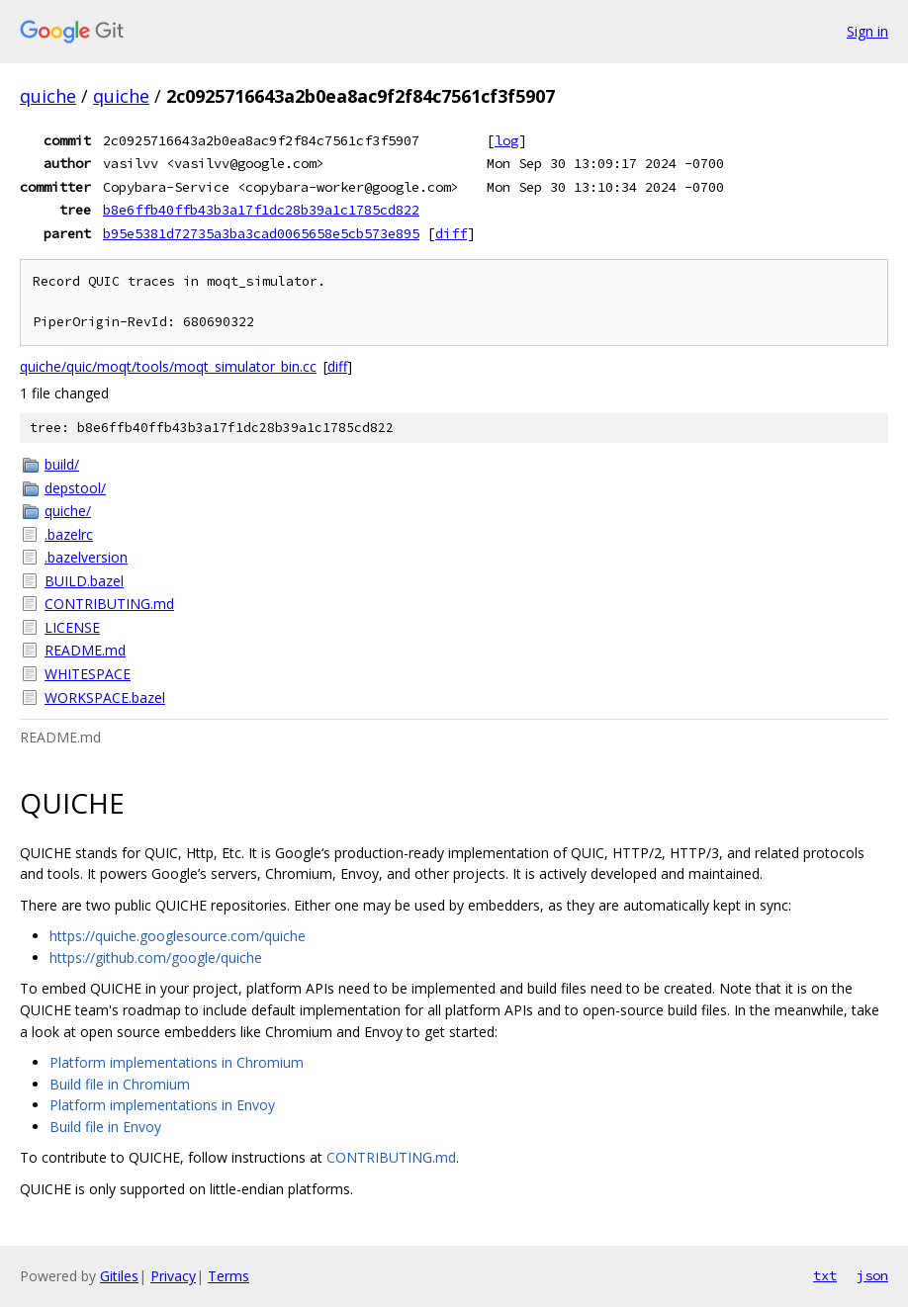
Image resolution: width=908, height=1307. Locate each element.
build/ (62, 464)
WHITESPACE (88, 673)
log (506, 140)
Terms (228, 1275)
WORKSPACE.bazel (105, 697)
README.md (85, 650)
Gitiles (119, 1275)
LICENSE (72, 627)
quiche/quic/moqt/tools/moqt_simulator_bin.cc (168, 366)
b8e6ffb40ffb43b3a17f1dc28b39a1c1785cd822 (261, 209)
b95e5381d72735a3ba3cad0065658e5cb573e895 (261, 233)
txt (825, 1275)
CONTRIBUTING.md (109, 603)
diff (451, 233)
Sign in (867, 31)
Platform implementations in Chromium (176, 1062)
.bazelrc (69, 534)
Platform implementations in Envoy (162, 1104)
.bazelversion (86, 557)
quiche (48, 96)
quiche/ (68, 510)
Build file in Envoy (105, 1126)
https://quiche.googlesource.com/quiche (177, 935)
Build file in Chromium (119, 1084)
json (872, 1275)
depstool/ (75, 488)
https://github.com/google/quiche (155, 957)
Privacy (173, 1275)
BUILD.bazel (84, 580)
